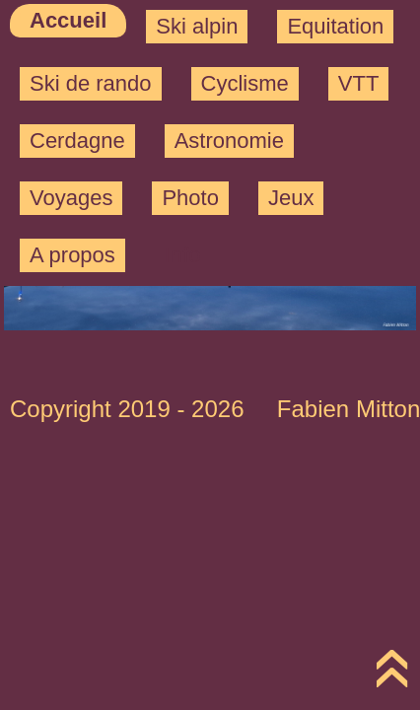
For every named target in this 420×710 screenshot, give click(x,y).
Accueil (68, 20)
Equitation (335, 26)
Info (183, 255)
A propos (72, 255)
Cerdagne (77, 140)
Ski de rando (91, 83)
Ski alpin (197, 26)
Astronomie (229, 140)
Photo (190, 197)
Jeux (291, 197)
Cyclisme (245, 83)
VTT (359, 83)
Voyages (71, 197)
